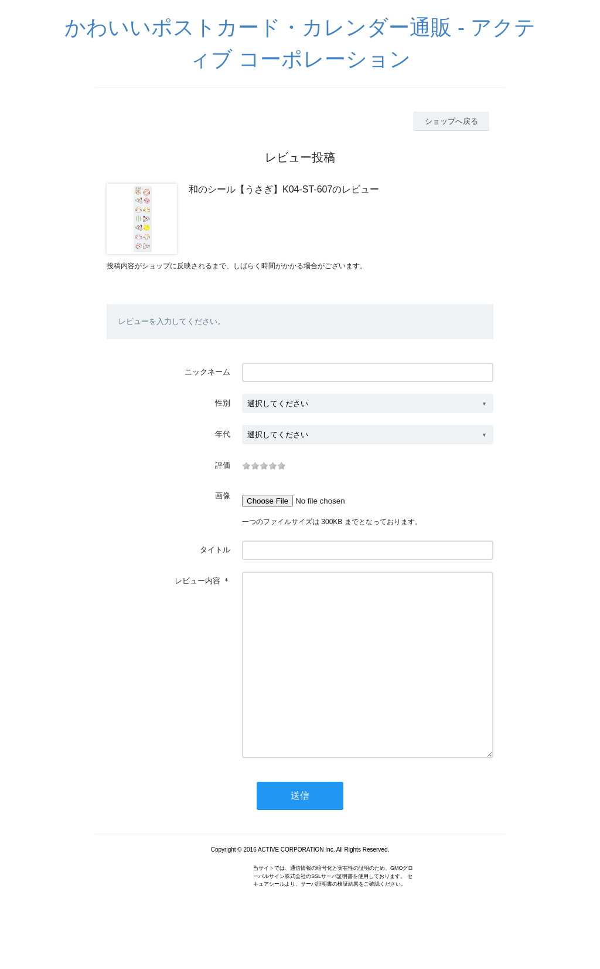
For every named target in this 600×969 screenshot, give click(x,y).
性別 (222, 403)
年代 (222, 434)
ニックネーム (207, 371)
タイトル (215, 549)
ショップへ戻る (451, 121)
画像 (222, 495)
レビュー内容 (197, 580)
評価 (222, 465)
